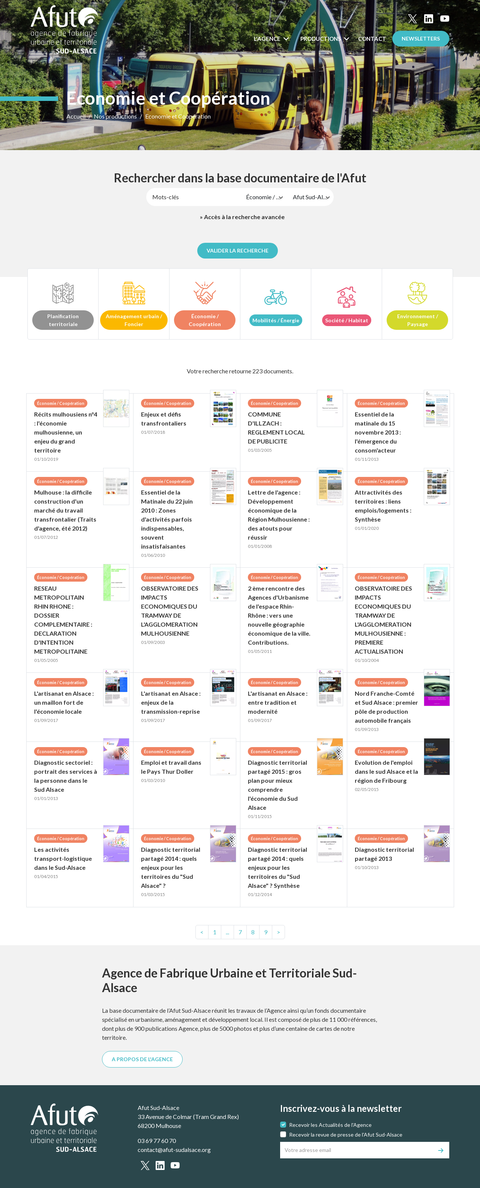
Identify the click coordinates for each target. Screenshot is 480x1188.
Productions (321, 38)
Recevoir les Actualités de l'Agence (330, 1125)
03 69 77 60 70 (157, 1140)
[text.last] (265, 932)
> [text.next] (278, 931)
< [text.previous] (202, 931)
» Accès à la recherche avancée (242, 216)
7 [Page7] (240, 931)
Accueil (76, 116)
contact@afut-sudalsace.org (174, 1149)
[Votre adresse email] (356, 1150)
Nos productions (115, 116)
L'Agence (268, 38)
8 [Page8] (253, 931)
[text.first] (214, 932)
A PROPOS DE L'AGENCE (142, 1059)
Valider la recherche (237, 250)
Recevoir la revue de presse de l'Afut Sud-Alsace (345, 1134)
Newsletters (421, 38)
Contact (372, 38)
